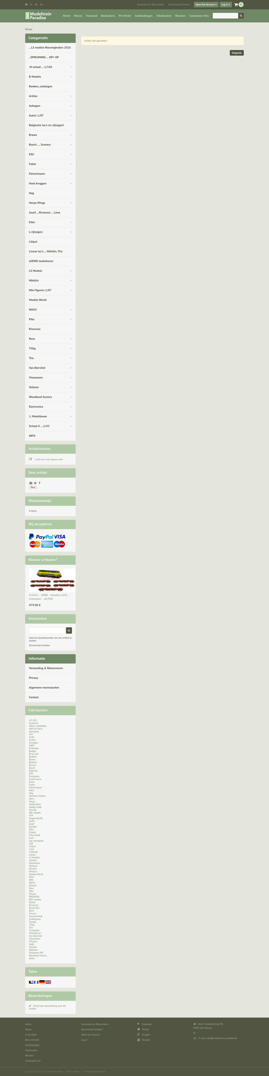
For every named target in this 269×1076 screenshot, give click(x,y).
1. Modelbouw (38, 416)
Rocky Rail (34, 908)
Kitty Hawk (34, 835)
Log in (225, 4)
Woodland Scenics (40, 397)
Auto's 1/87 (36, 115)
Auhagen (34, 106)
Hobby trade (35, 807)
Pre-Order (125, 16)
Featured (91, 16)
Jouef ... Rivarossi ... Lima (44, 212)
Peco (31, 888)
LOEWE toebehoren (41, 261)
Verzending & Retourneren (46, 668)
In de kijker (31, 1034)
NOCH (33, 309)
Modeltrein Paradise (53, 1071)
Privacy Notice (72, 1071)
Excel (31, 782)
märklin (33, 860)
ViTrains (33, 941)
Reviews (180, 16)
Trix (31, 358)
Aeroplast (34, 731)
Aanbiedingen (144, 16)
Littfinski (33, 852)
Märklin (34, 280)
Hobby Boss (35, 804)
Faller (32, 164)
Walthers (33, 950)
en (41, 4)
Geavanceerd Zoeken (179, 4)
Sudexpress (35, 919)
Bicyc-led (33, 754)
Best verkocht (32, 1039)
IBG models (35, 812)
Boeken (33, 756)
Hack (31, 790)
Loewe (32, 854)
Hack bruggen (38, 183)
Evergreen (34, 776)
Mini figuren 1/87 (40, 290)
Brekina (33, 762)
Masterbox (34, 863)
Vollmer (34, 387)
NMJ (31, 880)
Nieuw (78, 16)
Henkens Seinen (37, 796)
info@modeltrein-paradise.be (221, 1038)
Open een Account (205, 4)
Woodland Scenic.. (38, 955)
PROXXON (34, 896)
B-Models (35, 76)
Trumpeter (34, 930)
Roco (32, 338)
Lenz (31, 838)
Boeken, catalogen (40, 86)
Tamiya (32, 922)
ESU (31, 154)
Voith (31, 944)
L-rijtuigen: (36, 232)
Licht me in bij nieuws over (49, 459)
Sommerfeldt (35, 916)
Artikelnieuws (40, 448)
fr (31, 4)
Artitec (33, 96)
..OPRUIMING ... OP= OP (44, 57)
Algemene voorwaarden (44, 687)
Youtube (143, 1039)
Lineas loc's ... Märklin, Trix (46, 251)
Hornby (32, 810)
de (36, 4)
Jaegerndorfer (36, 818)
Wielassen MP (36, 952)
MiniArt (33, 868)
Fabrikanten (163, 16)
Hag (31, 193)
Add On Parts (36, 728)
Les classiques (36, 840)
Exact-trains (35, 779)
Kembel (33, 826)
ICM (31, 815)
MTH (31, 877)
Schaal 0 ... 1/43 (39, 426)
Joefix (32, 821)
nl (26, 4)
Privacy (33, 678)
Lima (31, 849)
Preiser (32, 894)
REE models (35, 899)
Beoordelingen (40, 995)
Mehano (33, 866)
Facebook (144, 1024)
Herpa (32, 801)
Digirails (33, 770)
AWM (31, 745)
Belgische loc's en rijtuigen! (46, 125)
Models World (38, 300)
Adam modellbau (38, 726)
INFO (32, 435)
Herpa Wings (37, 203)
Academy (33, 723)
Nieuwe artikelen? (43, 559)
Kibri (32, 222)
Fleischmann (37, 173)
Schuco (32, 913)
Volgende (237, 52)
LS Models (35, 270)
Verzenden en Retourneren (150, 4)
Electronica (36, 406)
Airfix (31, 737)
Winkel (28, 29)
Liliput (33, 241)
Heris (31, 798)
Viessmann (36, 377)
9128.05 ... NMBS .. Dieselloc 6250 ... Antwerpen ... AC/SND (49, 596)
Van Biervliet (37, 368)
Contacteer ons (198, 16)
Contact (34, 697)
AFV (31, 734)
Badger (32, 751)
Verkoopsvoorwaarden (95, 1071)
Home (66, 16)
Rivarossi (35, 329)
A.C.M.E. (33, 720)
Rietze (32, 902)
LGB (31, 843)
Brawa (33, 135)
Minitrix (33, 871)
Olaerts (32, 885)
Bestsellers (108, 16)
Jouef (31, 824)
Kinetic (32, 832)
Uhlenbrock (35, 933)
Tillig (32, 348)
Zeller (32, 958)
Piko (32, 319)
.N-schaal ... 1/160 (40, 67)
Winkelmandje (40, 500)
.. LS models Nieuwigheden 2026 (50, 47)
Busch (32, 768)
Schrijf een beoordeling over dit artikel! (47, 1007)
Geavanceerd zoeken (39, 645)
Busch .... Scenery (40, 144)
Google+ (144, 1034)
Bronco (32, 765)
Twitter (143, 1029)
